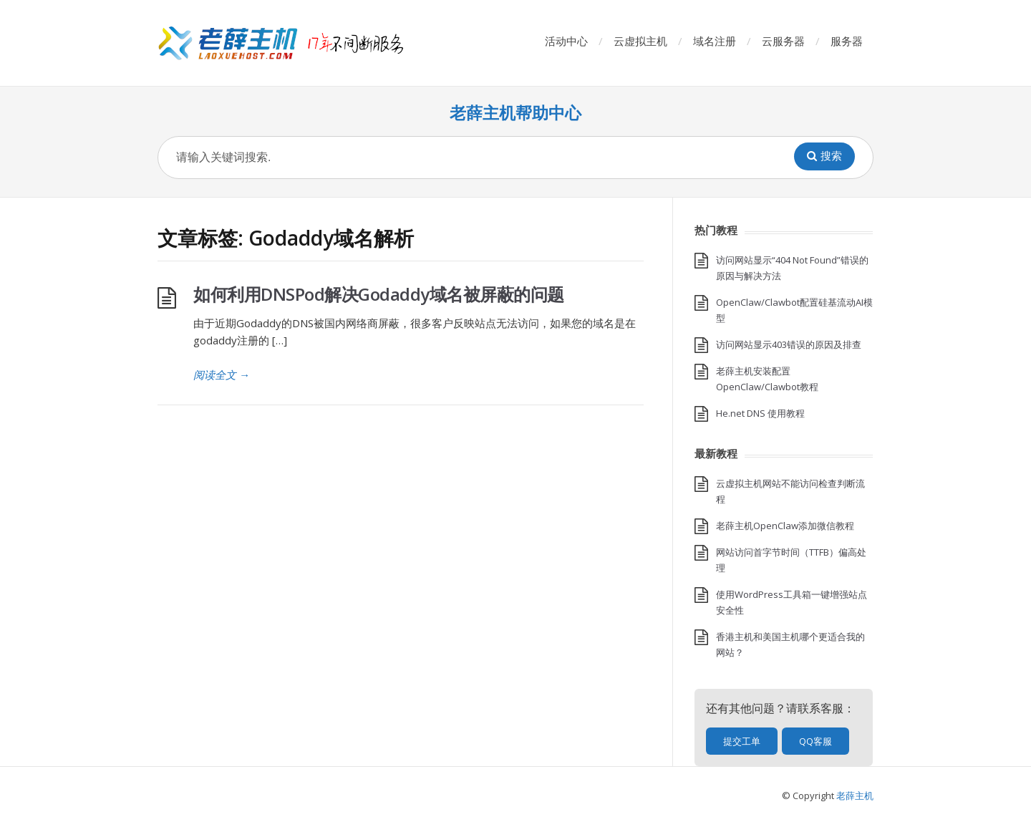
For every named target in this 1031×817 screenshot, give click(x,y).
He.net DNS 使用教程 (760, 413)
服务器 (847, 41)
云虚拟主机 (640, 41)
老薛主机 (854, 795)
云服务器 (783, 41)
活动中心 (566, 41)
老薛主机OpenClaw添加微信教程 (785, 525)
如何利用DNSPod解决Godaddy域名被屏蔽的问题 (378, 294)
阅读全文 (221, 374)
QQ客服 (815, 741)
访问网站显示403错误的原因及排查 (788, 344)
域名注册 (714, 41)
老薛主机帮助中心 (515, 113)
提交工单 (741, 741)
